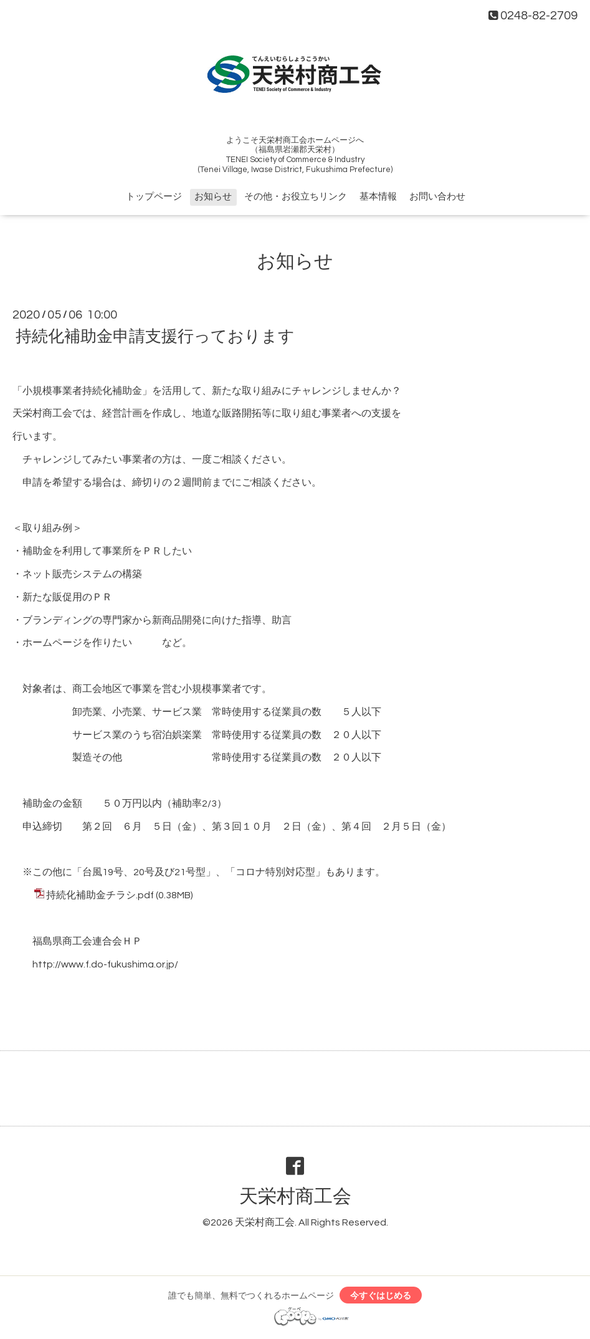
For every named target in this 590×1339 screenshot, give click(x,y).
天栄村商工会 (295, 1196)
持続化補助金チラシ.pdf (100, 895)
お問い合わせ (437, 196)
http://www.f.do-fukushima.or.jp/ (105, 964)
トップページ (154, 196)
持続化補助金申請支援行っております (155, 337)
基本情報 (378, 196)
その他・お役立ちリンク (295, 196)
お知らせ (213, 196)
